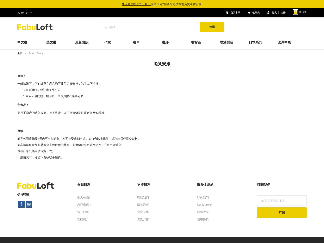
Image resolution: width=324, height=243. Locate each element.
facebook (21, 204)
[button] (25, 13)
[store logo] (37, 27)
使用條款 (203, 219)
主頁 (20, 53)
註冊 (283, 12)
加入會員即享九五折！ (136, 4)
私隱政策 (203, 212)
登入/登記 (83, 197)
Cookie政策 (204, 205)
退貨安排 (143, 219)
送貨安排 (143, 212)
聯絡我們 (143, 197)
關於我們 (203, 197)
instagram (29, 204)
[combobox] (150, 27)
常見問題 (83, 212)
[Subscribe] (282, 212)
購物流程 (143, 205)
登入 (275, 12)
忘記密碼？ (84, 205)
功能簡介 (83, 219)
